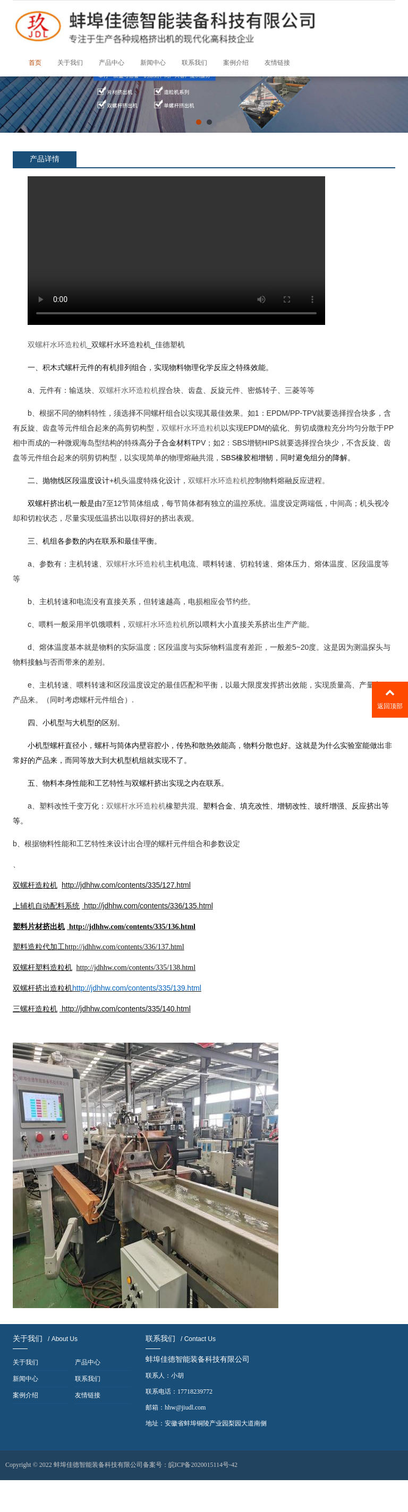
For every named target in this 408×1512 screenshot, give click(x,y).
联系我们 (194, 62)
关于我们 (70, 62)
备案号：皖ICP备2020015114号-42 (190, 1464)
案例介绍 (236, 62)
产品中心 (111, 62)
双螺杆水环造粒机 (57, 344)
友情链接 (277, 62)
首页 (35, 62)
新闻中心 (153, 62)
